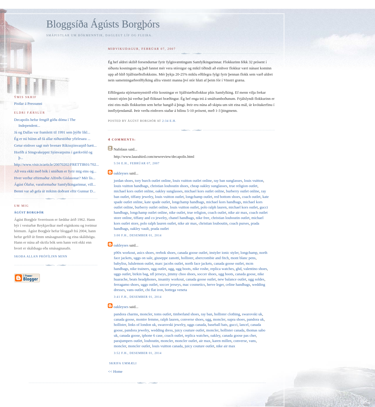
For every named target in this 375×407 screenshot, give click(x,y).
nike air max (237, 212)
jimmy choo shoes (181, 274)
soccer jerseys (170, 284)
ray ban (206, 314)
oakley (215, 335)
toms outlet (162, 314)
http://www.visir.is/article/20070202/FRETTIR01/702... (56, 164)
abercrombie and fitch (212, 258)
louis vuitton (253, 180)
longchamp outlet (199, 196)
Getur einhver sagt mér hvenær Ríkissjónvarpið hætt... (55, 145)
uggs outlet (122, 274)
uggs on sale (143, 258)
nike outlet (177, 212)
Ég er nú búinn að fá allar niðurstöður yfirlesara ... (52, 138)
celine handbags (238, 284)
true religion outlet (243, 186)
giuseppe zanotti (166, 258)
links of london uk (142, 324)
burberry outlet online (242, 191)
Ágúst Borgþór (29, 212)
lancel (243, 324)
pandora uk (255, 319)
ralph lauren (169, 319)
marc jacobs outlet (169, 263)
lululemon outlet (141, 263)
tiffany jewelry (142, 196)
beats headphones (142, 279)
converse (240, 340)
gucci (233, 324)
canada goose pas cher (239, 335)
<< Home (115, 371)
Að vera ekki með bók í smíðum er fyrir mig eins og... (55, 171)
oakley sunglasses (169, 191)
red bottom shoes (227, 196)
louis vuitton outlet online (192, 180)
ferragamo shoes (126, 284)
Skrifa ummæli (123, 363)
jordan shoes (123, 180)
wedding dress (162, 330)
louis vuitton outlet (169, 196)
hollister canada (232, 330)
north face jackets (198, 263)
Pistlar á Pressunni (28, 103)
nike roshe (200, 268)
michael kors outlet (243, 207)
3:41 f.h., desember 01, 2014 (137, 296)
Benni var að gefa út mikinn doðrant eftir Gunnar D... (55, 191)
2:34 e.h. (169, 120)
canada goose (245, 274)
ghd (239, 268)
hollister (187, 258)
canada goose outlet (192, 252)
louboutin (151, 340)
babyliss (120, 263)
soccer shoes (206, 274)
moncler (146, 314)
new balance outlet (232, 279)
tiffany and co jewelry (150, 218)
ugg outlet (158, 268)
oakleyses (121, 173)
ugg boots (183, 268)
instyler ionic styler (223, 252)
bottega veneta (176, 290)
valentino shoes (255, 268)
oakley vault (139, 228)
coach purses (239, 223)
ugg (171, 268)
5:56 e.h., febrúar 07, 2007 (136, 163)
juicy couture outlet (189, 330)
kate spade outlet (157, 202)
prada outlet (160, 228)
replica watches (222, 268)
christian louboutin (213, 223)
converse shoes (191, 319)
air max (204, 340)
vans (252, 340)
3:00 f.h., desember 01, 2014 (137, 235)
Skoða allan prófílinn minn (40, 256)
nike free (202, 218)
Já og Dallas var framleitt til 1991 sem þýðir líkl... (52, 132)
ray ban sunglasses (228, 180)
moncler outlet (186, 340)
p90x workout (124, 252)
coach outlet (251, 196)
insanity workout (171, 279)
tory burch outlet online (153, 180)
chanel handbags (181, 218)
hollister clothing (227, 314)
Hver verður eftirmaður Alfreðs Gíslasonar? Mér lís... (55, 178)
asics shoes (145, 252)
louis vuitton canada (167, 346)
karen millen (221, 340)
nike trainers (139, 268)
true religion (196, 212)
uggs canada (196, 324)
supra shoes (236, 319)
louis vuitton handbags (131, 186)
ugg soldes (256, 279)
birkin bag (140, 274)
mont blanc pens (243, 258)
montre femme (147, 319)
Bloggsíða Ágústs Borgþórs (103, 24)
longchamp (249, 252)
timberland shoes (186, 314)
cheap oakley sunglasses (208, 186)
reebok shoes (165, 252)
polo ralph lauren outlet (158, 223)
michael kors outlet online (133, 191)
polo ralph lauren (214, 207)
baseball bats (217, 324)
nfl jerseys (158, 274)
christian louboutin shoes (169, 186)
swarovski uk (252, 314)
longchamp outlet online (148, 212)
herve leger (215, 284)
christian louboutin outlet (230, 218)
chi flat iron (154, 290)
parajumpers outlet (128, 340)
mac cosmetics (194, 284)
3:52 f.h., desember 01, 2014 (137, 353)
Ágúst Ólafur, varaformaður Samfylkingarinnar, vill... (55, 184)
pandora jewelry (137, 330)
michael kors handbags (223, 202)
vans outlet (135, 290)
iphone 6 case (152, 335)
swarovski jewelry (171, 324)
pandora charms (126, 314)
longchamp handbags (188, 202)
